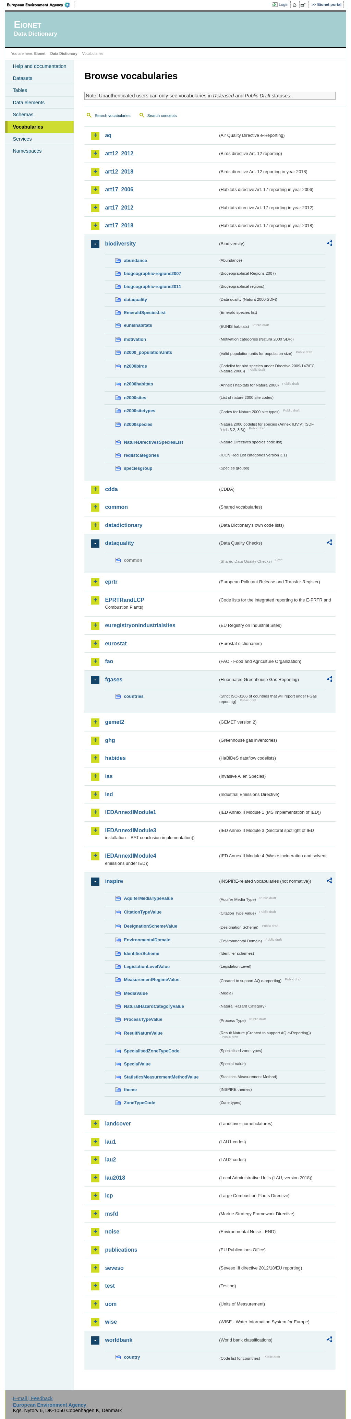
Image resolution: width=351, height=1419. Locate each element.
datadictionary (123, 525)
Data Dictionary (63, 53)
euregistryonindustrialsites (140, 625)
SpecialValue (137, 1063)
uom (111, 1304)
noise (112, 1232)
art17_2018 (119, 225)
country (132, 1357)
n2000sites (135, 397)
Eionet (40, 53)
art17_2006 (119, 189)
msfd (111, 1214)
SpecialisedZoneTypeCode (151, 1050)
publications (121, 1250)
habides (115, 758)
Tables (20, 90)
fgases (113, 679)
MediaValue (136, 993)
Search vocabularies (112, 116)
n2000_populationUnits (148, 352)
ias (108, 776)
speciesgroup (138, 468)
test (109, 1286)
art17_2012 (119, 208)
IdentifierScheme (141, 953)
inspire (114, 881)
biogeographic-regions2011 (152, 286)
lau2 (110, 1159)
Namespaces (27, 151)
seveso (114, 1268)
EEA (40, 4)
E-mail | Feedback (33, 1398)
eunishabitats (138, 325)
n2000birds (135, 366)
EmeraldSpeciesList (145, 312)
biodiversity (120, 244)
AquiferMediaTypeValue (148, 898)
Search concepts (162, 116)
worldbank (118, 1340)
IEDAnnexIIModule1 (130, 812)
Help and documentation (39, 66)
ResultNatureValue (143, 1033)
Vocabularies (28, 127)
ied (109, 794)
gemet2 (114, 722)
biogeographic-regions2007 (152, 273)
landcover (118, 1123)
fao (109, 661)
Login (283, 4)
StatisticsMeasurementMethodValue (161, 1077)
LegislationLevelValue (147, 966)
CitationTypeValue (142, 912)
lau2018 (115, 1178)
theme (130, 1089)
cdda (111, 489)
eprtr (111, 582)
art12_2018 (119, 172)
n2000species (138, 424)
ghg (110, 740)
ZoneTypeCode (139, 1102)
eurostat (115, 643)
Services (22, 139)
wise (111, 1322)
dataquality (135, 299)
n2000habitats (138, 383)
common (116, 507)
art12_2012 (119, 153)
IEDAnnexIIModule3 (130, 830)
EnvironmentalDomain (147, 939)
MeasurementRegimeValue (151, 979)
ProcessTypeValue (143, 1019)
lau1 (110, 1142)
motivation (135, 339)
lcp (109, 1196)
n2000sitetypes (139, 410)
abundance (135, 260)
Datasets (22, 78)
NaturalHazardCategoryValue (154, 1006)
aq (108, 135)
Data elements (29, 102)
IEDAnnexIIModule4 (130, 856)
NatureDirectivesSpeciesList (153, 442)
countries (134, 696)
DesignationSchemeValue (150, 926)
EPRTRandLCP (124, 600)
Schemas (23, 114)
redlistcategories (141, 455)
